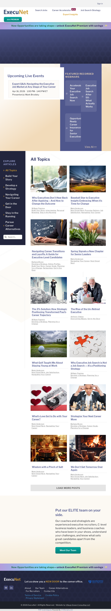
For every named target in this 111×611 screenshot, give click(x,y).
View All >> (91, 146)
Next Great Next (77, 210)
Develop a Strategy (39, 264)
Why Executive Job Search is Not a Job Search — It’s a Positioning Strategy (89, 365)
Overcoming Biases (79, 319)
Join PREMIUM (13, 19)
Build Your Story (38, 210)
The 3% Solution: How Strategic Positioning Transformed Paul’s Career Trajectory (49, 312)
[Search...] (12, 237)
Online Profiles (54, 264)
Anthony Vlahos (77, 317)
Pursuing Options (92, 210)
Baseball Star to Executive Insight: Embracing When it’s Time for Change (86, 200)
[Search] (5, 237)
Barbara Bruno (38, 262)
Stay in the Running (48, 212)
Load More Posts (68, 488)
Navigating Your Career (91, 212)
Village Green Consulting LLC (78, 605)
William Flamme (38, 208)
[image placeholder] (49, 166)
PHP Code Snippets (45, 610)
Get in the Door (94, 319)
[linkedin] (11, 588)
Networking (48, 268)
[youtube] (6, 588)
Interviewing (51, 210)
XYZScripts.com (67, 610)
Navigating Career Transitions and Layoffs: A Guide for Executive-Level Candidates (48, 254)
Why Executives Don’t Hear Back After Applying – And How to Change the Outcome (50, 200)
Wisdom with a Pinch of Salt (47, 467)
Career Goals (51, 266)
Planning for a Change (80, 428)
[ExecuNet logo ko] (12, 578)
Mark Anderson (77, 208)
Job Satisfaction (52, 372)
